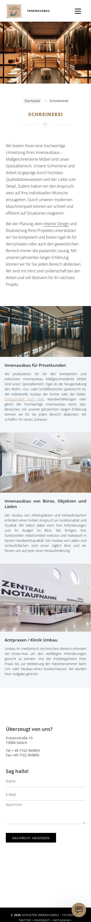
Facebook (70, 915)
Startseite (32, 100)
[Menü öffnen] (77, 10)
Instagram (61, 920)
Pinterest (42, 920)
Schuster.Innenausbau (14, 11)
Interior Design (56, 223)
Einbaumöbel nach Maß (24, 399)
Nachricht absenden (31, 838)
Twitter (25, 920)
